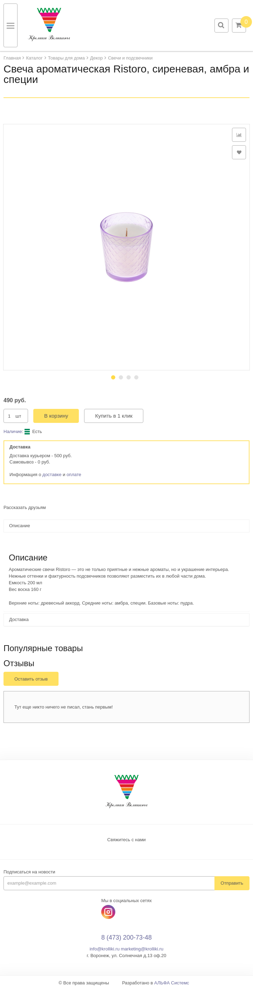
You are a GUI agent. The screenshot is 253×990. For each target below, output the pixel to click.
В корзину (56, 416)
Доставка (19, 619)
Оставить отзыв (31, 679)
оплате (74, 474)
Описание (19, 525)
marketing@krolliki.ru (142, 948)
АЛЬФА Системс (171, 982)
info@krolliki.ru (104, 948)
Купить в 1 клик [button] (113, 416)
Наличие (13, 431)
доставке (51, 474)
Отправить (232, 883)
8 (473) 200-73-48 (126, 937)
